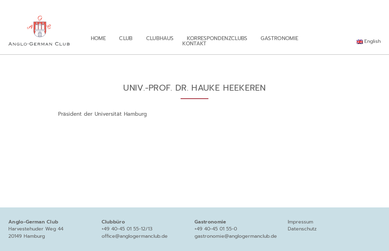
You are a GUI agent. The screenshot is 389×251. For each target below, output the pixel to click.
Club (126, 38)
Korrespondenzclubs (217, 38)
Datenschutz (302, 229)
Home (98, 38)
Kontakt (194, 43)
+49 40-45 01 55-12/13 (127, 229)
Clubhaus (160, 38)
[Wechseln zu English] (369, 41)
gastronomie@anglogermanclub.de (235, 236)
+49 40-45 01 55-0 (215, 229)
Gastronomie (280, 38)
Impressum (300, 222)
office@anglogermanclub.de (135, 236)
